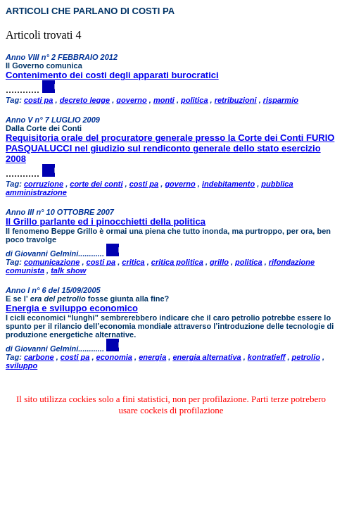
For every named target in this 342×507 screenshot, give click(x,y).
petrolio (306, 357)
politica (194, 100)
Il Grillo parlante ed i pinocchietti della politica (105, 221)
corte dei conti (96, 184)
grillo (219, 262)
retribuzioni (236, 100)
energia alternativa (206, 357)
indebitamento (228, 184)
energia (152, 357)
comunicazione (52, 262)
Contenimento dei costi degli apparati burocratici (112, 75)
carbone (39, 357)
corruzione (43, 184)
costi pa (38, 100)
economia (114, 357)
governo (131, 100)
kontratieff (267, 357)
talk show (68, 270)
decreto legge (85, 100)
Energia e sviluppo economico (72, 308)
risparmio (280, 100)
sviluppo (21, 365)
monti (164, 100)
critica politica (177, 262)
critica (133, 262)
